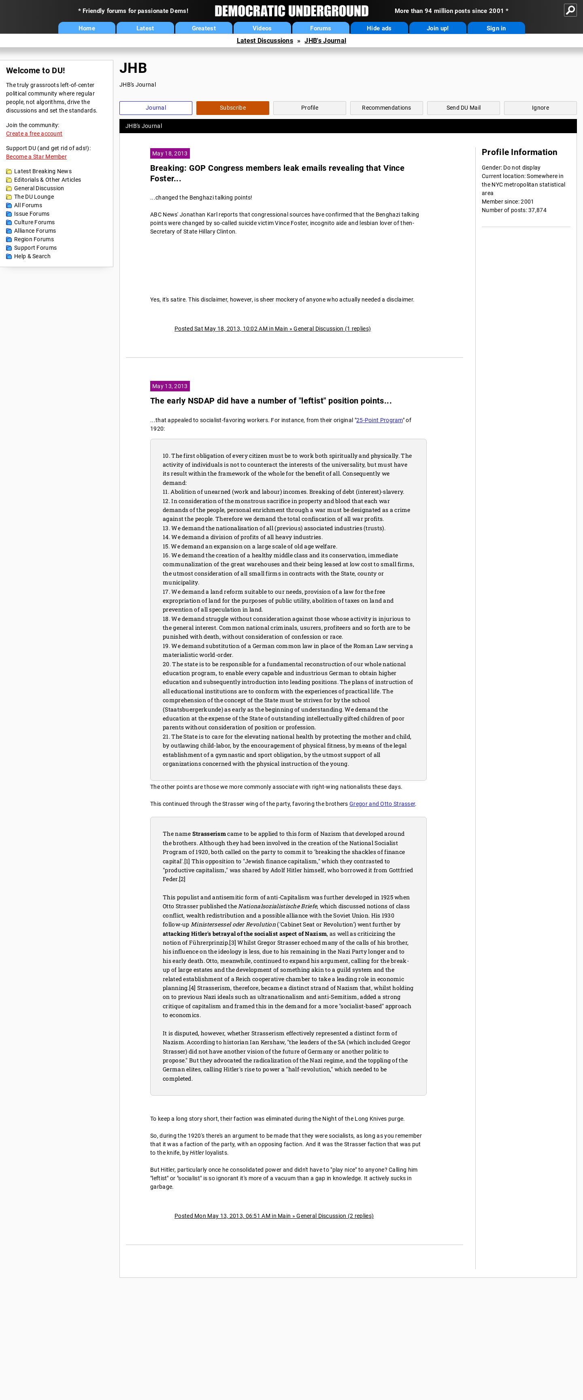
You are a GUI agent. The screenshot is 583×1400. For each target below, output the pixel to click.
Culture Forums (34, 222)
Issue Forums (32, 213)
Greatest (204, 28)
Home (87, 28)
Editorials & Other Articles (47, 179)
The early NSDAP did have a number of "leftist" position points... (271, 401)
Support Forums (35, 247)
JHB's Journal (325, 41)
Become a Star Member (36, 156)
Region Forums (34, 239)
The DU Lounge (34, 196)
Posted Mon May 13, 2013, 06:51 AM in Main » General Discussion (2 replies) (274, 1216)
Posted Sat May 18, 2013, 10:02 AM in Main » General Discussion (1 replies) (272, 328)
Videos (262, 28)
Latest (145, 28)
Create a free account (34, 133)
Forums (320, 28)
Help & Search (32, 256)
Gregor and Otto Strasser (382, 804)
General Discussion (39, 188)
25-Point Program (379, 420)
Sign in (496, 28)
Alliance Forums (35, 230)
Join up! (438, 28)
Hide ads (379, 28)
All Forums (28, 205)
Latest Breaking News (43, 171)
